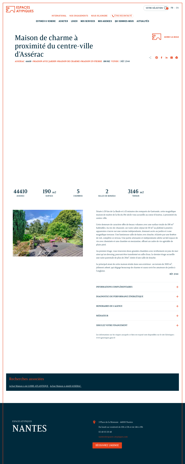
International (59, 16)
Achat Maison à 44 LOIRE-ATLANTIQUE (29, 386)
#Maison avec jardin (44, 61)
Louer (74, 21)
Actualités (143, 21)
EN (177, 8)
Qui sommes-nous (124, 21)
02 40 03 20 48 (105, 432)
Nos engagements (78, 16)
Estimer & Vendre (46, 21)
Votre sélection (157, 8)
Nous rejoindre (99, 16)
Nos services (88, 21)
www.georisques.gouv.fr (105, 338)
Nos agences (105, 21)
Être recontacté (123, 16)
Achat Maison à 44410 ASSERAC (66, 386)
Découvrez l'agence (107, 445)
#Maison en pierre (91, 61)
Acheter (63, 21)
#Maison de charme (68, 61)
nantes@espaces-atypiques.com (113, 436)
